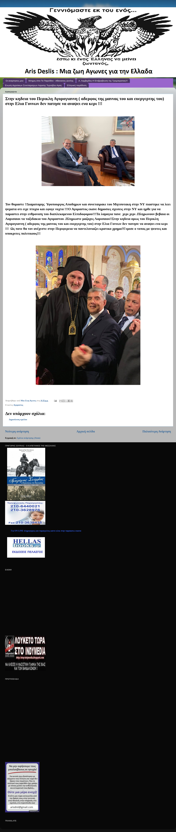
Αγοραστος (18, 405)
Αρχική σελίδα (86, 431)
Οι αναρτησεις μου (14, 80)
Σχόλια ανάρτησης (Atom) (28, 438)
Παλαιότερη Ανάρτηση (156, 431)
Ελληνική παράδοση (77, 85)
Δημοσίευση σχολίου (18, 419)
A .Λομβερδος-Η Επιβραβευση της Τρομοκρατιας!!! (103, 80)
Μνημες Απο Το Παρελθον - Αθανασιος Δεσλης (50, 80)
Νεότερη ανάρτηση (17, 431)
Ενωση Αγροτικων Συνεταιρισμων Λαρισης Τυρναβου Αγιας (33, 85)
